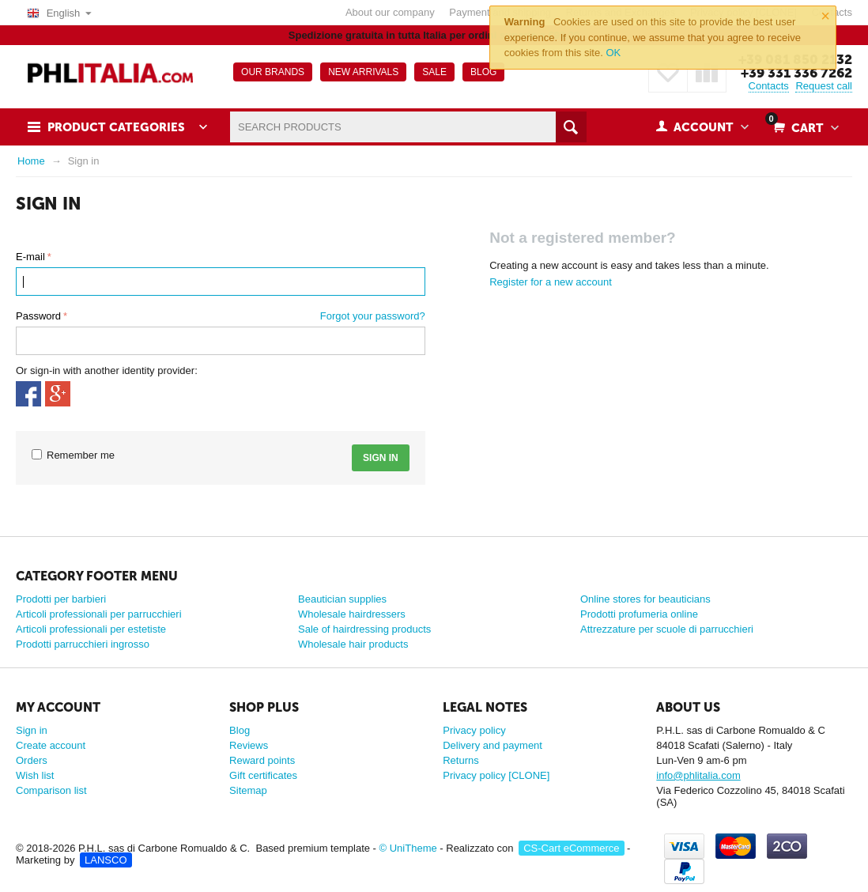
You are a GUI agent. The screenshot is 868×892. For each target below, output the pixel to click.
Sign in (380, 457)
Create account (50, 745)
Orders (31, 760)
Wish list (35, 775)
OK (613, 53)
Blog (239, 730)
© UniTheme (408, 848)
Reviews (248, 745)
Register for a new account (550, 282)
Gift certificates (263, 775)
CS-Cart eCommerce (571, 848)
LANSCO (105, 860)
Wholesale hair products (353, 644)
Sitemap (248, 790)
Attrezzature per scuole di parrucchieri (666, 629)
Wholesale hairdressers (352, 614)
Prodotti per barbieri (61, 599)
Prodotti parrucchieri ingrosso (82, 644)
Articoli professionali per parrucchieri (99, 614)
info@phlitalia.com (698, 775)
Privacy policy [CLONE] (496, 775)
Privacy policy (474, 730)
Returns (461, 760)
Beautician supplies (342, 599)
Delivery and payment (492, 745)
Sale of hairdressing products (364, 629)
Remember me (73, 455)
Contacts (769, 86)
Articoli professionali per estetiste (91, 629)
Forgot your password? (372, 316)
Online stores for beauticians (645, 599)
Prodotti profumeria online (639, 614)
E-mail (30, 257)
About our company (390, 12)
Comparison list (51, 790)
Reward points (262, 760)
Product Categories (116, 127)
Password (38, 316)
